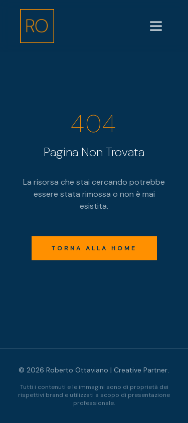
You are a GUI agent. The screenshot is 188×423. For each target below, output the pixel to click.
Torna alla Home (94, 248)
